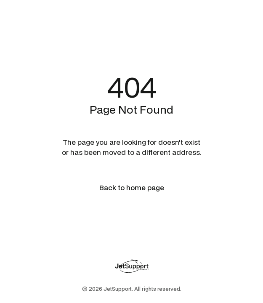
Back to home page (131, 187)
